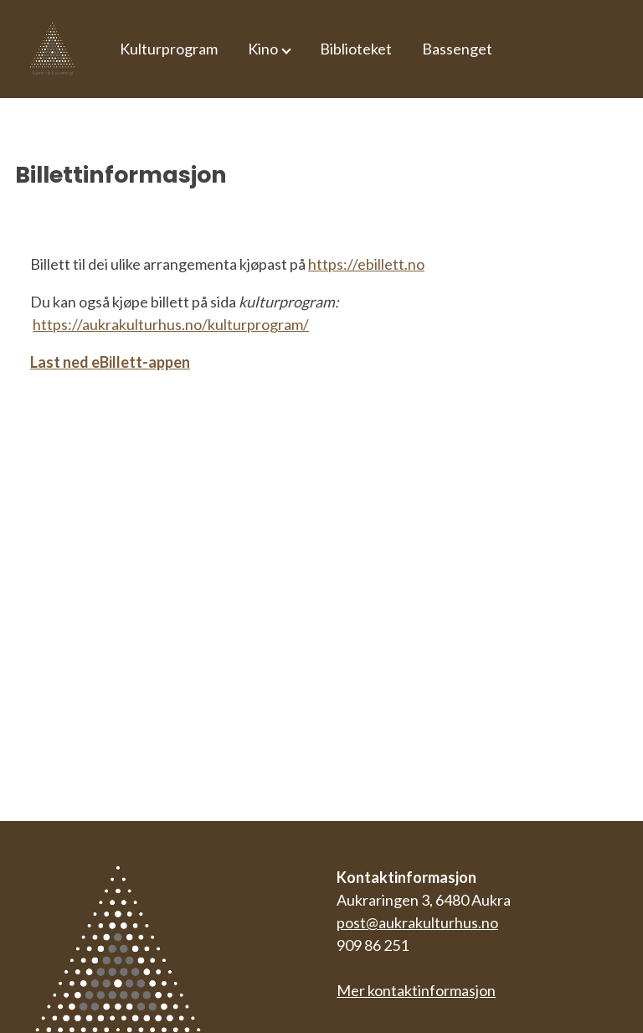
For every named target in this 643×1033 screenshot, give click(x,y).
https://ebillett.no (366, 264)
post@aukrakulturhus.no (417, 922)
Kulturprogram (169, 48)
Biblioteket (356, 48)
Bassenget (457, 48)
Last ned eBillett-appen (110, 362)
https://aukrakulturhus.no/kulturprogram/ (171, 324)
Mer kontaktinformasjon (416, 990)
